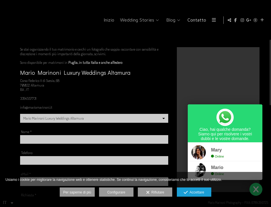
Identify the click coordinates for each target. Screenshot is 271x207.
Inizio (132, 20)
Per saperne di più (77, 192)
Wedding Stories (160, 20)
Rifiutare (155, 192)
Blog (194, 20)
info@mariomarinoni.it (36, 111)
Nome (26, 136)
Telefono (26, 157)
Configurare (116, 192)
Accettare (194, 192)
